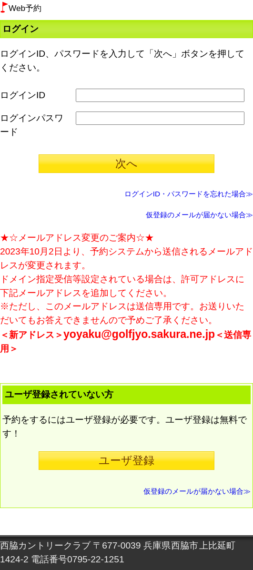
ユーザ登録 (126, 460)
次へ (126, 163)
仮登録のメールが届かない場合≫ (199, 215)
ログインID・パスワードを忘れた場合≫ (188, 194)
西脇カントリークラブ (45, 545)
